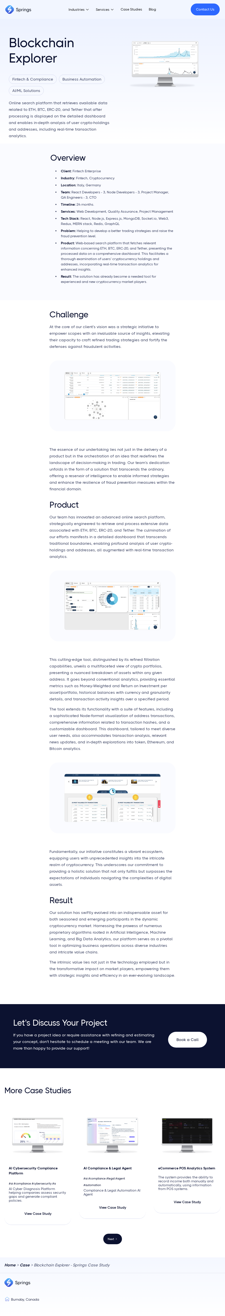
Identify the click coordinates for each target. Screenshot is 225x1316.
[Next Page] (112, 1239)
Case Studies (131, 9)
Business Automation (81, 79)
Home (10, 1265)
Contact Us (205, 9)
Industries (77, 9)
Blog (152, 9)
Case (25, 1265)
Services (102, 9)
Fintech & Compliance (32, 79)
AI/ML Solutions (26, 90)
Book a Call (187, 1039)
